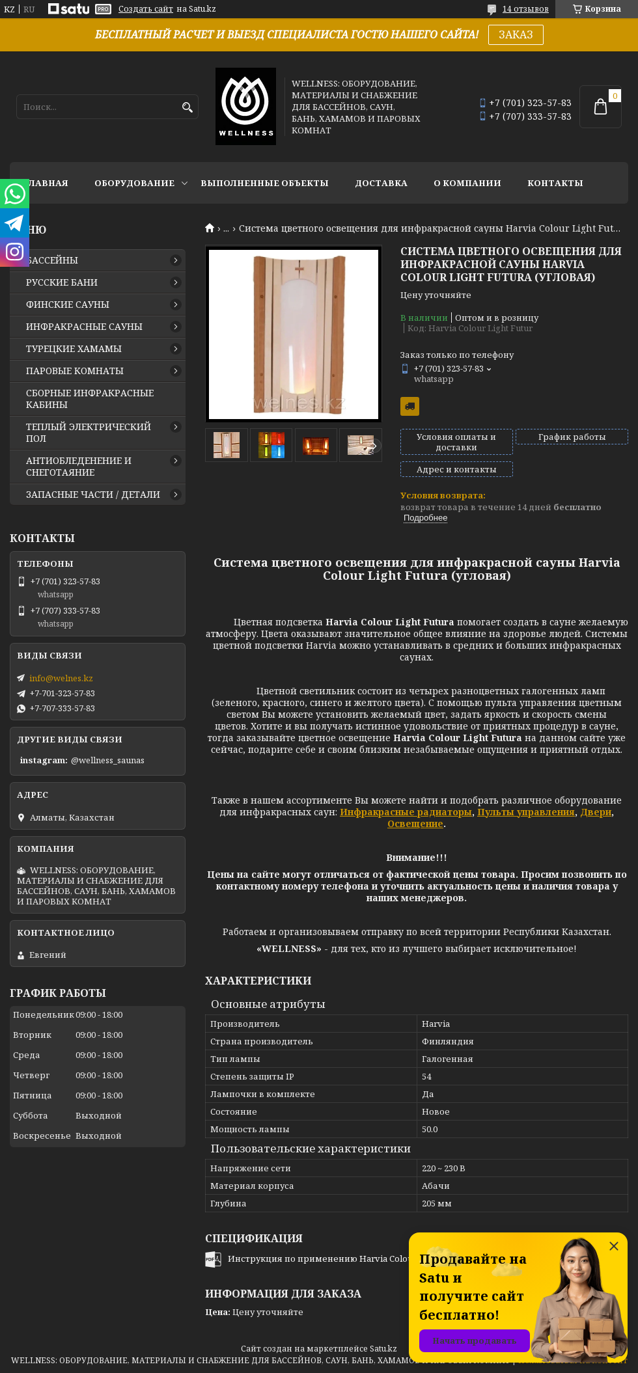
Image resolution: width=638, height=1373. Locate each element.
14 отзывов (526, 8)
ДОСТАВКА (381, 183)
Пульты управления (526, 812)
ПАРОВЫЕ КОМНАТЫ (75, 371)
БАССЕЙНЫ (52, 260)
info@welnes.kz (61, 678)
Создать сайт (145, 9)
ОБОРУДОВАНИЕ (134, 183)
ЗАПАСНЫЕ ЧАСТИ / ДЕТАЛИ (93, 494)
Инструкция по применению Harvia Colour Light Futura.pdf (356, 1258)
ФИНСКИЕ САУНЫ (67, 304)
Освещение (415, 823)
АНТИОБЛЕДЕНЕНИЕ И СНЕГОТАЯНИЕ (79, 466)
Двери (595, 812)
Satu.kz (383, 1348)
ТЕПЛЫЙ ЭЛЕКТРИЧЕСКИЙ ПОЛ (88, 432)
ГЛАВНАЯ (45, 183)
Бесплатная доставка (409, 406)
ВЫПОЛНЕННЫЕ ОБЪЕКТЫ (265, 183)
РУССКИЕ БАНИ (62, 282)
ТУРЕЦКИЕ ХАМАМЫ (74, 349)
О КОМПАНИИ (467, 183)
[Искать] (187, 107)
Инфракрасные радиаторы (406, 812)
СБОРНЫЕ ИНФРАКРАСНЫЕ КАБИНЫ (90, 399)
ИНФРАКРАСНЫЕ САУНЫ (84, 327)
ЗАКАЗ (516, 34)
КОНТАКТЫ (555, 183)
